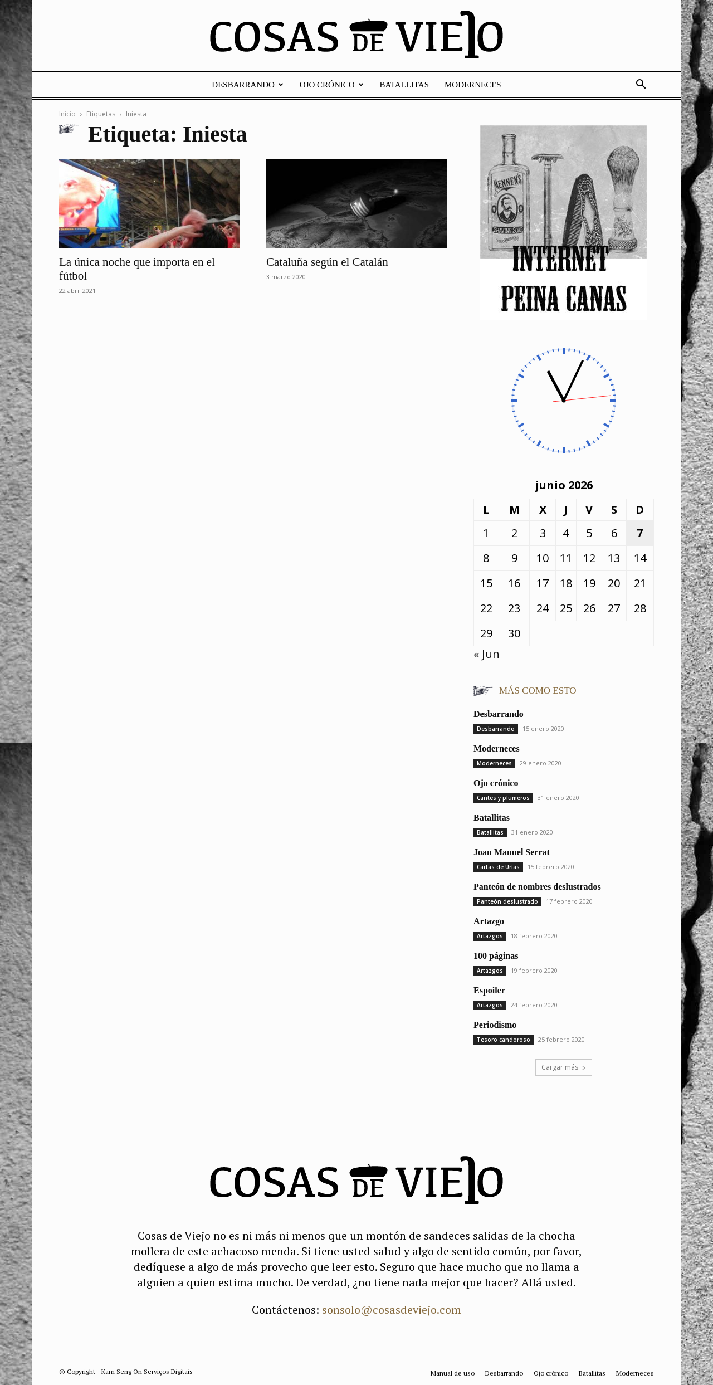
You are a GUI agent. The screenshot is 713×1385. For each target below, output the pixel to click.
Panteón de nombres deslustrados (537, 886)
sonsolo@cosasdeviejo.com (391, 1309)
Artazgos (490, 936)
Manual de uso (453, 1373)
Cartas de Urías (498, 867)
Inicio (67, 114)
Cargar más (563, 1067)
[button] (640, 84)
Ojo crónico (332, 84)
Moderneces (473, 84)
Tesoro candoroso (503, 1039)
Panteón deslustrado (507, 901)
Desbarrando (248, 84)
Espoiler (489, 990)
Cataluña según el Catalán (327, 262)
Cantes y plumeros (503, 798)
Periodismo (494, 1025)
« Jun (486, 653)
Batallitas (404, 84)
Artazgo (488, 921)
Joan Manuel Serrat (511, 852)
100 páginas (495, 955)
